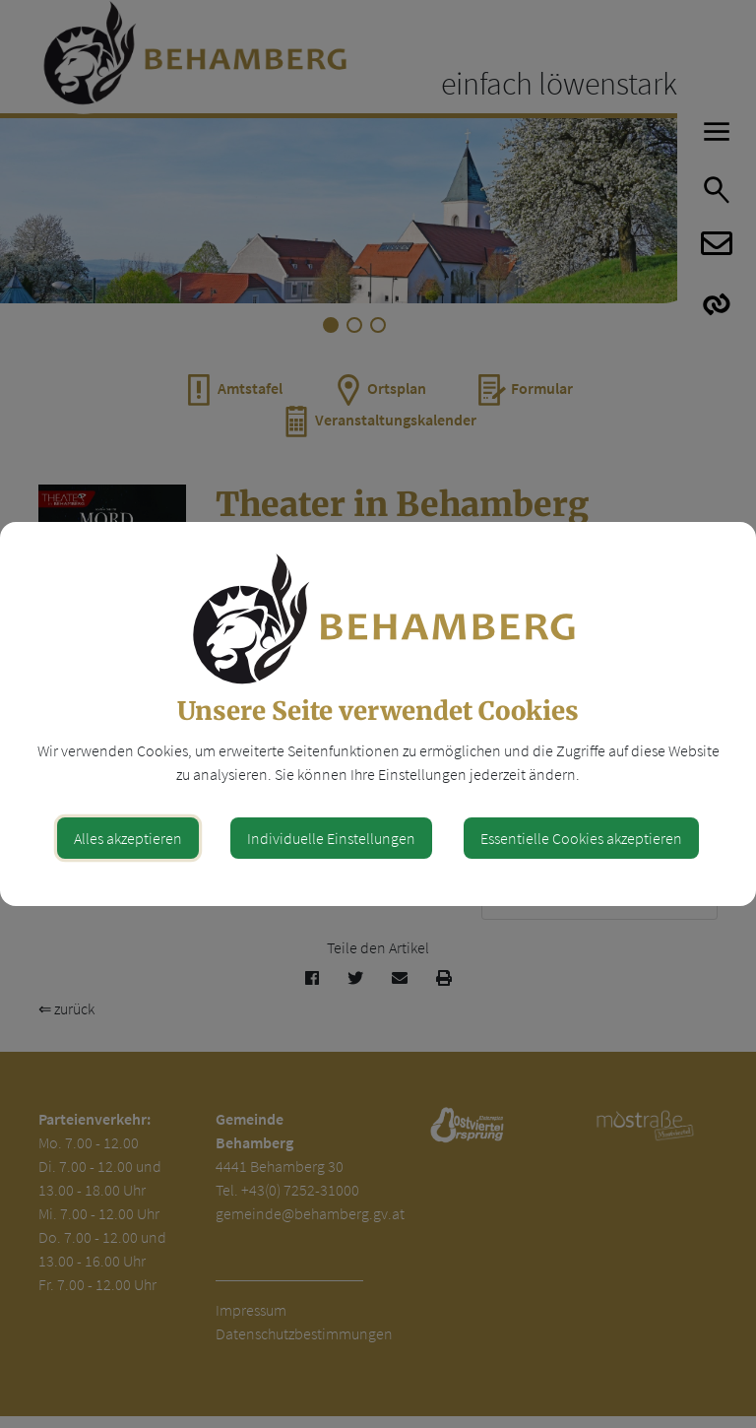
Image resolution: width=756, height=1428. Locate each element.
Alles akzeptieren (128, 838)
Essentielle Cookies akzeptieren (581, 838)
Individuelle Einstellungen (331, 838)
